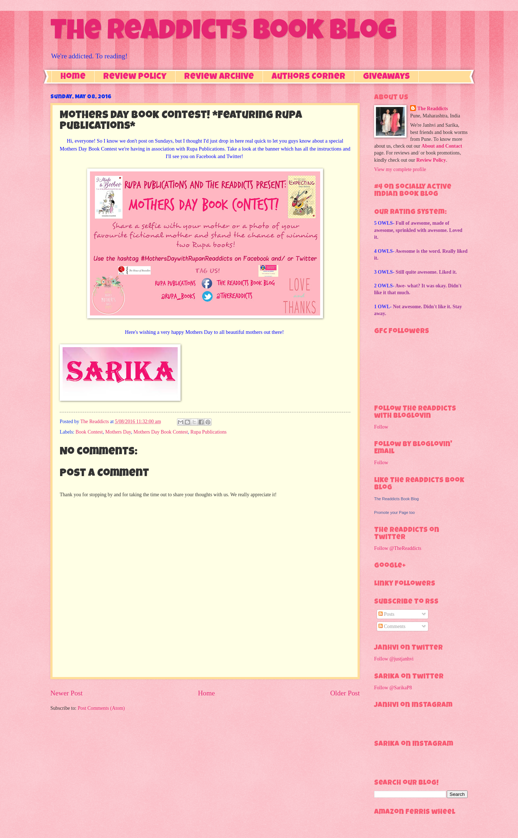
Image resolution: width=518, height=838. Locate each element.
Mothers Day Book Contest (160, 432)
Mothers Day (118, 432)
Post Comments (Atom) (101, 708)
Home (73, 77)
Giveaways (386, 77)
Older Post (345, 693)
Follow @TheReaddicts (397, 548)
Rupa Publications (208, 432)
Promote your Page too (394, 512)
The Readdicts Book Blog (223, 33)
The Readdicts (432, 108)
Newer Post (66, 693)
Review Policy (135, 77)
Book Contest (89, 432)
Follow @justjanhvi (394, 659)
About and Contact (442, 146)
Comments (391, 626)
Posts (386, 614)
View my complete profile (400, 169)
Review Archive (219, 77)
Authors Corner (308, 77)
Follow (381, 427)
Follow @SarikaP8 (393, 687)
